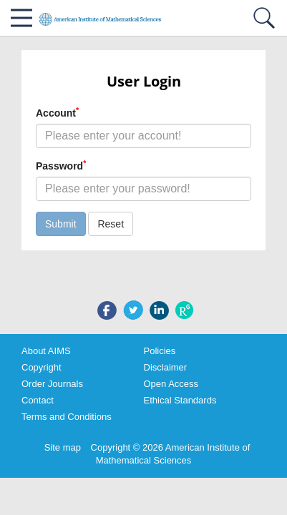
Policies (160, 350)
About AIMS (46, 350)
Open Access (171, 383)
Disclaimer (166, 367)
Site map (62, 447)
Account (57, 112)
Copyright (41, 367)
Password (61, 165)
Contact (37, 400)
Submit (61, 224)
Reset (110, 224)
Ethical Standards (180, 400)
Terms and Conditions (66, 416)
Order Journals (52, 383)
